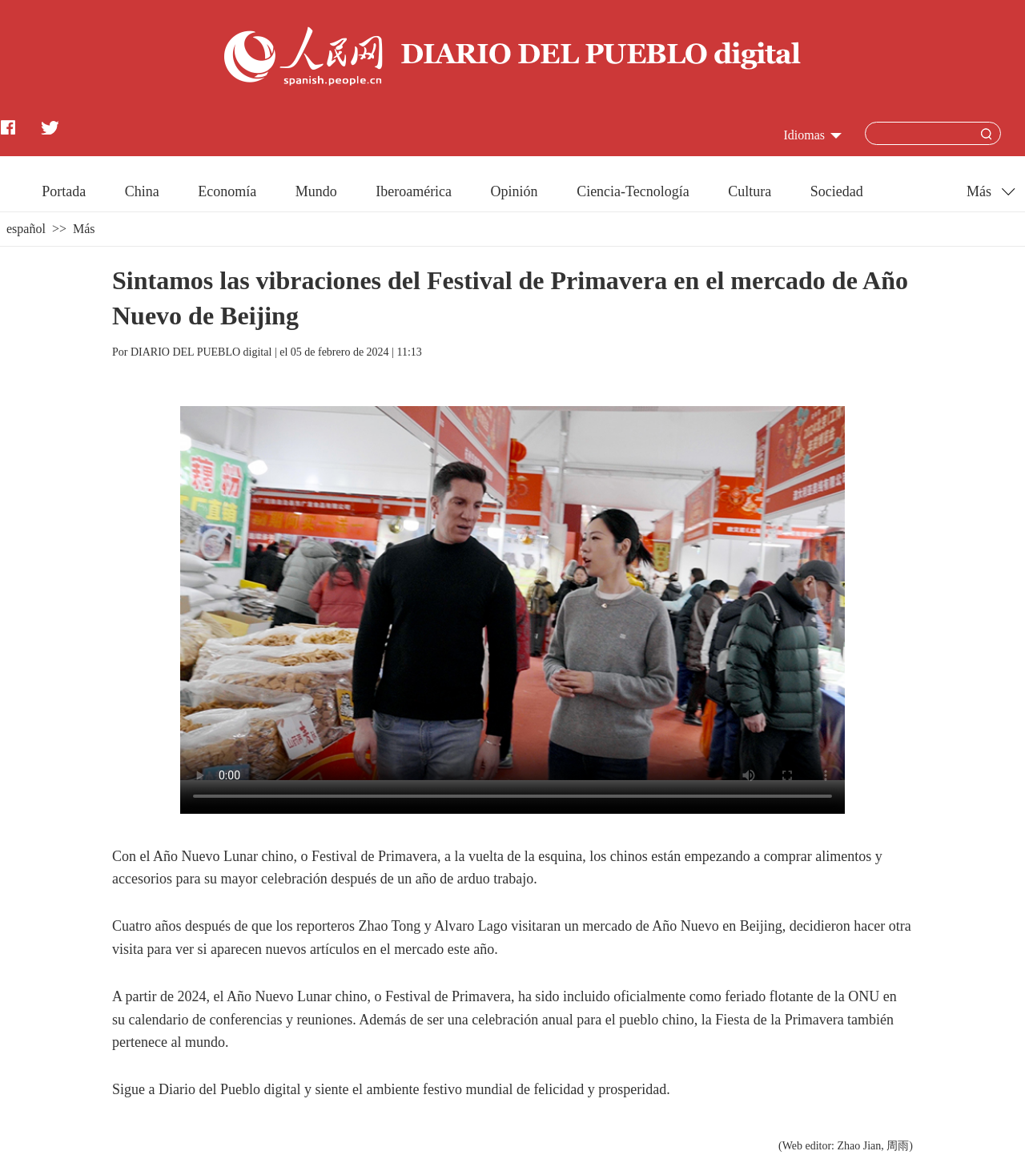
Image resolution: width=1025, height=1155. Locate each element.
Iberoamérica (414, 191)
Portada (64, 191)
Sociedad (836, 191)
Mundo (316, 191)
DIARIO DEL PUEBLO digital (201, 352)
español (26, 228)
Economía (227, 191)
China (142, 191)
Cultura (749, 191)
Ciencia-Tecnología (633, 191)
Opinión (514, 191)
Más (84, 228)
